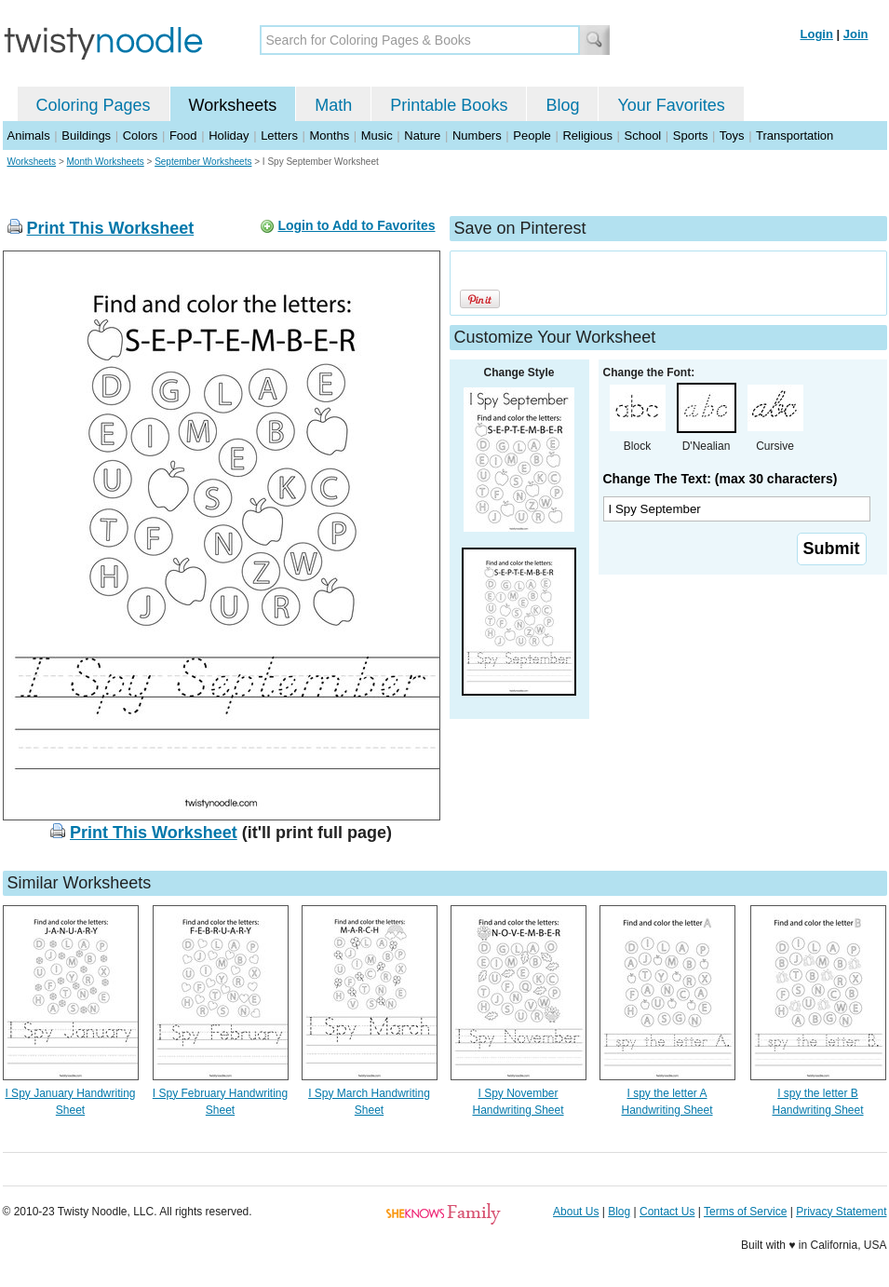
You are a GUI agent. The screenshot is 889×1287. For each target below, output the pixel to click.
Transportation (794, 135)
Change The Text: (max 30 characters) (720, 478)
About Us (576, 1211)
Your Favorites (670, 105)
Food (183, 135)
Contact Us (667, 1211)
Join (856, 34)
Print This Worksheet (111, 228)
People (531, 135)
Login (817, 34)
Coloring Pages (93, 105)
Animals (28, 135)
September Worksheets (203, 161)
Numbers (477, 135)
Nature (422, 135)
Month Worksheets (105, 161)
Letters (279, 135)
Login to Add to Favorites (356, 225)
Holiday (229, 135)
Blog (562, 105)
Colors (140, 135)
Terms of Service (745, 1211)
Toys (732, 135)
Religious (587, 135)
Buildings (86, 135)
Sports (690, 135)
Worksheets (233, 105)
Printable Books (448, 105)
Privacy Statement (841, 1211)
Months (330, 135)
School (643, 135)
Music (377, 135)
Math (333, 105)
